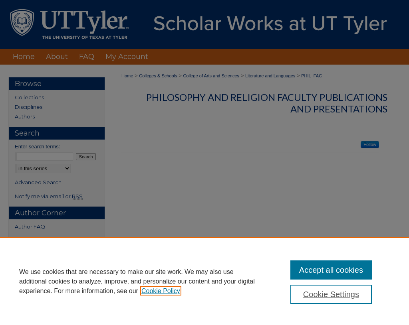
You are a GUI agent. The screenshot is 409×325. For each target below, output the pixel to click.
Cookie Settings (331, 294)
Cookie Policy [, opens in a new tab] (160, 291)
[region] (204, 281)
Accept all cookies (331, 270)
